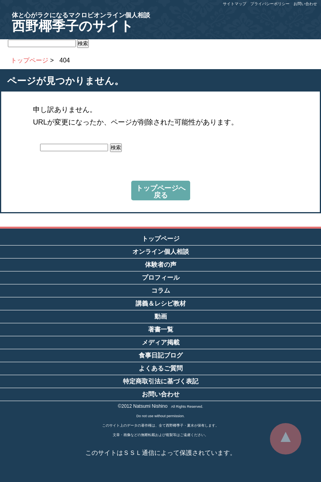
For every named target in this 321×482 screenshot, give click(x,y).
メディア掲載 (161, 342)
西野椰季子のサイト (81, 22)
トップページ (161, 238)
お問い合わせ (305, 4)
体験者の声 (160, 264)
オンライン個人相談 (160, 251)
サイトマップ (234, 4)
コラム (160, 290)
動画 (160, 316)
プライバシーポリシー (270, 4)
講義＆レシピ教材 (161, 303)
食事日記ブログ (161, 355)
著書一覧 (160, 329)
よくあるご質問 (161, 368)
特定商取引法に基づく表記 (160, 381)
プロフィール (161, 277)
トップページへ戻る (160, 191)
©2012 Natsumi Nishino (142, 406)
